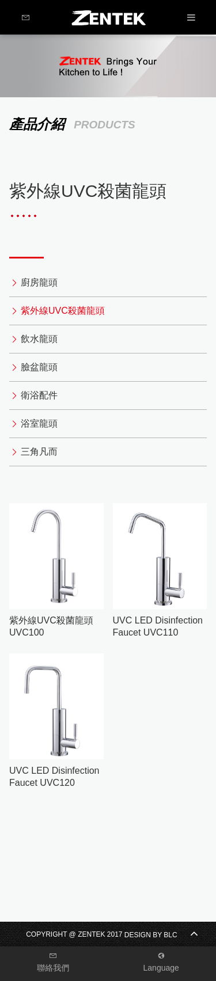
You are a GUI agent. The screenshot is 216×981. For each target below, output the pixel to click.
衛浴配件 (39, 395)
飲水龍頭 (39, 339)
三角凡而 (39, 452)
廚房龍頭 (39, 282)
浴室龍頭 (39, 423)
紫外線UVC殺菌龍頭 (63, 310)
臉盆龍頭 (39, 367)
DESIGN (137, 934)
